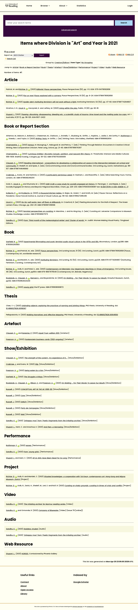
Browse (46, 5)
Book (43, 67)
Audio (108, 67)
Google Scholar (81, 582)
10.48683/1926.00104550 (107, 314)
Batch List (10, 58)
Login (130, 5)
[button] (42, 55)
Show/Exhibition (70, 67)
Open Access (26, 590)
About (63, 5)
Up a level (9, 52)
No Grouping (87, 62)
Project (95, 67)
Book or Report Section (30, 67)
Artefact (58, 67)
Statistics (81, 5)
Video (101, 67)
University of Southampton (95, 607)
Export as (8, 55)
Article (15, 67)
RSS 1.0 (120, 54)
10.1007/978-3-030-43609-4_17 (114, 187)
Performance (84, 67)
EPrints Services (77, 607)
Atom (111, 54)
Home (29, 5)
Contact (24, 582)
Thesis (50, 67)
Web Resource (118, 67)
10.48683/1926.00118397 (16, 308)
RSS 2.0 (129, 54)
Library (23, 594)
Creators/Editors (62, 62)
